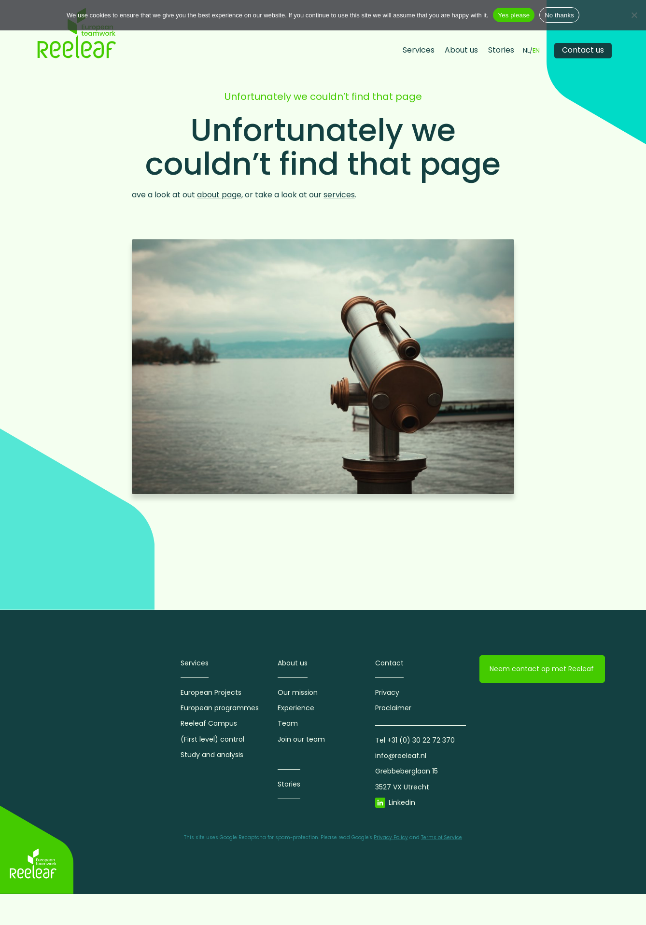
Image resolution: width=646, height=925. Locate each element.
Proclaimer (393, 708)
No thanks (559, 15)
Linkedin (402, 802)
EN (536, 51)
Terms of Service (441, 837)
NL (526, 51)
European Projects (211, 692)
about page (219, 194)
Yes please (514, 15)
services (339, 194)
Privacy (387, 692)
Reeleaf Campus (209, 723)
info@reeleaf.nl (400, 755)
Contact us (583, 49)
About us (461, 49)
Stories (501, 49)
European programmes (220, 708)
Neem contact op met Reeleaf (542, 669)
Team (288, 723)
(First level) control (212, 739)
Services (419, 49)
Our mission (298, 692)
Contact (389, 663)
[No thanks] (634, 15)
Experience (296, 708)
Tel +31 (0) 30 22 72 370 (415, 740)
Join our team (301, 739)
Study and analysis (212, 754)
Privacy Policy (391, 837)
